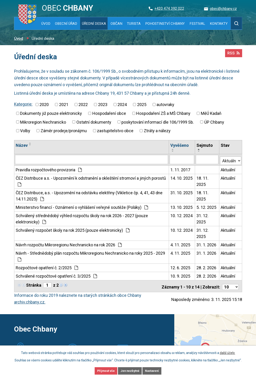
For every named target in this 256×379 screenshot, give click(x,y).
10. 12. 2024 (182, 214)
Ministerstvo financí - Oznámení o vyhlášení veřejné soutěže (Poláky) (82, 206)
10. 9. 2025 (180, 275)
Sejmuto (205, 145)
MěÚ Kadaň (211, 113)
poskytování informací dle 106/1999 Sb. (157, 121)
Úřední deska (94, 24)
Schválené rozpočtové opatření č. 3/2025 (56, 275)
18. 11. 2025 (203, 180)
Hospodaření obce (109, 113)
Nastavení (158, 370)
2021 (63, 104)
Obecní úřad (66, 24)
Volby (25, 130)
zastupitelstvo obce (115, 130)
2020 (44, 104)
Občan (116, 24)
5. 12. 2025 (207, 206)
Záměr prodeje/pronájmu (64, 130)
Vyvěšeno (180, 145)
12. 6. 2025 (180, 266)
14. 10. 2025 (182, 177)
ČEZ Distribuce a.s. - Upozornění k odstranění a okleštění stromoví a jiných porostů (91, 180)
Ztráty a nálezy (157, 130)
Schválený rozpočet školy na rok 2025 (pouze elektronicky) (73, 229)
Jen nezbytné (130, 370)
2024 (122, 104)
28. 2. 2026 (207, 266)
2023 (102, 104)
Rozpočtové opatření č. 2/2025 (47, 266)
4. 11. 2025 (180, 243)
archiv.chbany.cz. (29, 299)
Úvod (45, 24)
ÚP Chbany (214, 121)
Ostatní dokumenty (93, 121)
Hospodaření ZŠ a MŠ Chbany (163, 113)
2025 (141, 104)
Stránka (33, 284)
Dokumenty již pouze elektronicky (51, 113)
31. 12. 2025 (203, 217)
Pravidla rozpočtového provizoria (49, 168)
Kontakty (219, 24)
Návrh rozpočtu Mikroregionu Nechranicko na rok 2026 (69, 243)
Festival (197, 24)
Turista (134, 24)
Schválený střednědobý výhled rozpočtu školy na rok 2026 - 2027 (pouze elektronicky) (82, 217)
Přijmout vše (100, 370)
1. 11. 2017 (180, 168)
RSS (233, 55)
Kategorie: (23, 104)
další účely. (227, 352)
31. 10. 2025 (182, 191)
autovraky (165, 104)
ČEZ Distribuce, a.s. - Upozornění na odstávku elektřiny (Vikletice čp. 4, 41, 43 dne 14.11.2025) (89, 194)
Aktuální (228, 168)
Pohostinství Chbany (165, 24)
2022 (83, 104)
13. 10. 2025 (182, 206)
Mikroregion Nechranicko (43, 121)
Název (22, 145)
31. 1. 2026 (207, 243)
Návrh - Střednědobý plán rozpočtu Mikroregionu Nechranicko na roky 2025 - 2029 (90, 255)
